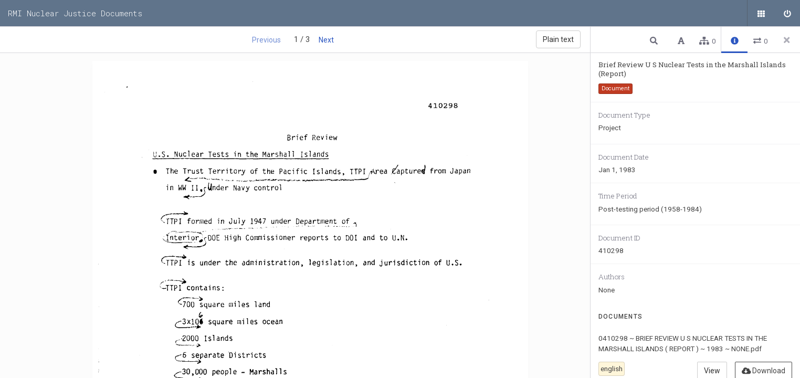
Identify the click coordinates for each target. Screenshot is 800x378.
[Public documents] (761, 13)
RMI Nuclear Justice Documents (75, 13)
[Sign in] (787, 13)
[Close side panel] (787, 40)
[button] (655, 40)
